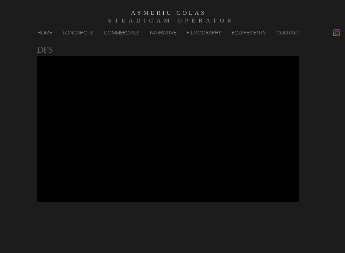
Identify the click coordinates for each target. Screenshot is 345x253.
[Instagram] (336, 32)
